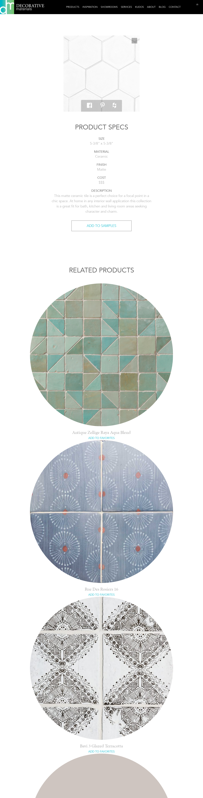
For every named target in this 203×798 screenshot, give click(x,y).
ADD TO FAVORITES (101, 438)
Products (72, 7)
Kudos (139, 7)
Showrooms (109, 7)
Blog (162, 7)
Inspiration (90, 7)
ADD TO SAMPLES (101, 225)
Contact (175, 7)
